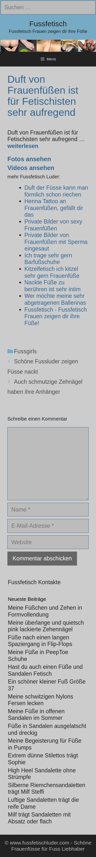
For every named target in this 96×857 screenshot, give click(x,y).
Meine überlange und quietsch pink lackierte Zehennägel (46, 626)
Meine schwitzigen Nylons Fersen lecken (40, 700)
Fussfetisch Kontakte (34, 582)
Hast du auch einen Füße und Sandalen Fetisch (45, 670)
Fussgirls (25, 351)
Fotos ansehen (29, 159)
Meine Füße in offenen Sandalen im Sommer (36, 714)
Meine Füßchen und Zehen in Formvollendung (45, 611)
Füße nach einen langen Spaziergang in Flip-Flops (40, 640)
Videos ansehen (30, 167)
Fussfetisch (48, 24)
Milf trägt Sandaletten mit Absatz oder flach (39, 818)
